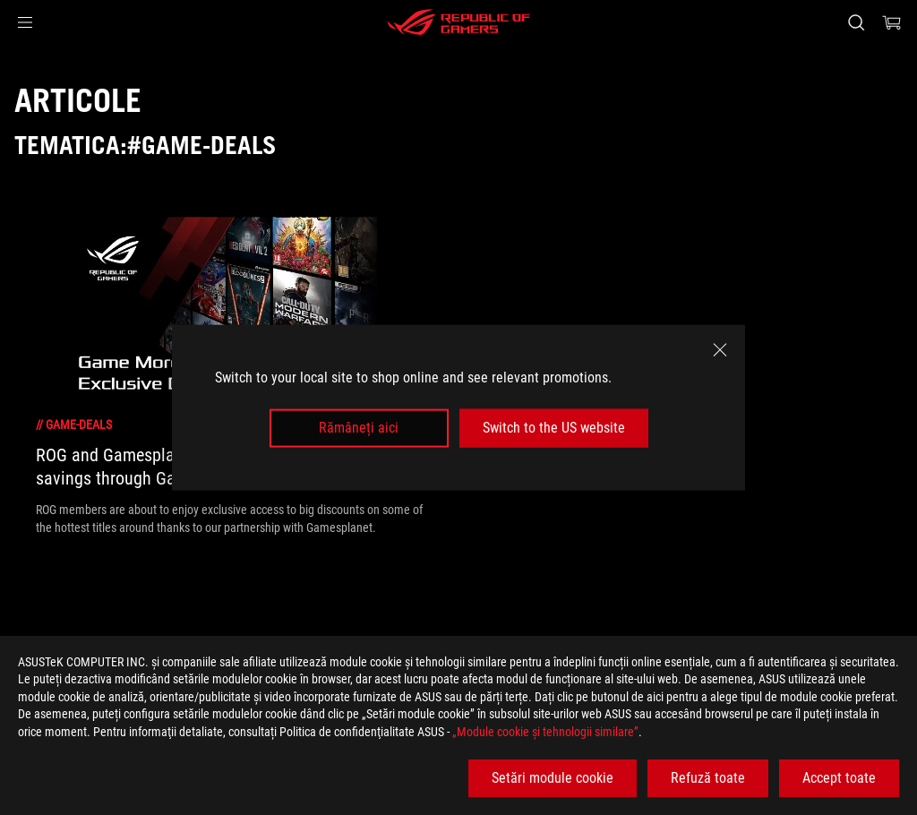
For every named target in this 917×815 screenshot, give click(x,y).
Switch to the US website (554, 427)
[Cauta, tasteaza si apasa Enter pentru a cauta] (856, 22)
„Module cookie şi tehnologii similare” (545, 732)
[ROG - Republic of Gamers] (458, 22)
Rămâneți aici (359, 427)
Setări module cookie (552, 777)
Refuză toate (708, 777)
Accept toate (839, 777)
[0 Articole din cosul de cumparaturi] (892, 22)
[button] (25, 22)
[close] (720, 350)
